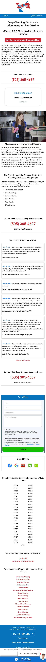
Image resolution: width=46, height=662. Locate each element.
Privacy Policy (30, 444)
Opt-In (7, 437)
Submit (23, 449)
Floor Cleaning (23, 596)
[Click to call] (23, 659)
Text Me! (8, 429)
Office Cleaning (23, 588)
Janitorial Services (23, 585)
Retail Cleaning (23, 609)
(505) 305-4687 (37, 15)
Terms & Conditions (28, 643)
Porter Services (23, 601)
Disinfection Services (23, 579)
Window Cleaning (23, 607)
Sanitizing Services (23, 582)
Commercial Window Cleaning (23, 590)
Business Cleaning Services (23, 617)
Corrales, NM (23, 558)
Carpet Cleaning (23, 593)
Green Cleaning (23, 612)
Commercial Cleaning (23, 577)
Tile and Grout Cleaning (23, 604)
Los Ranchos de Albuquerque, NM (23, 561)
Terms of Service (36, 649)
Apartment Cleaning (23, 615)
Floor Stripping (23, 598)
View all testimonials (23, 360)
